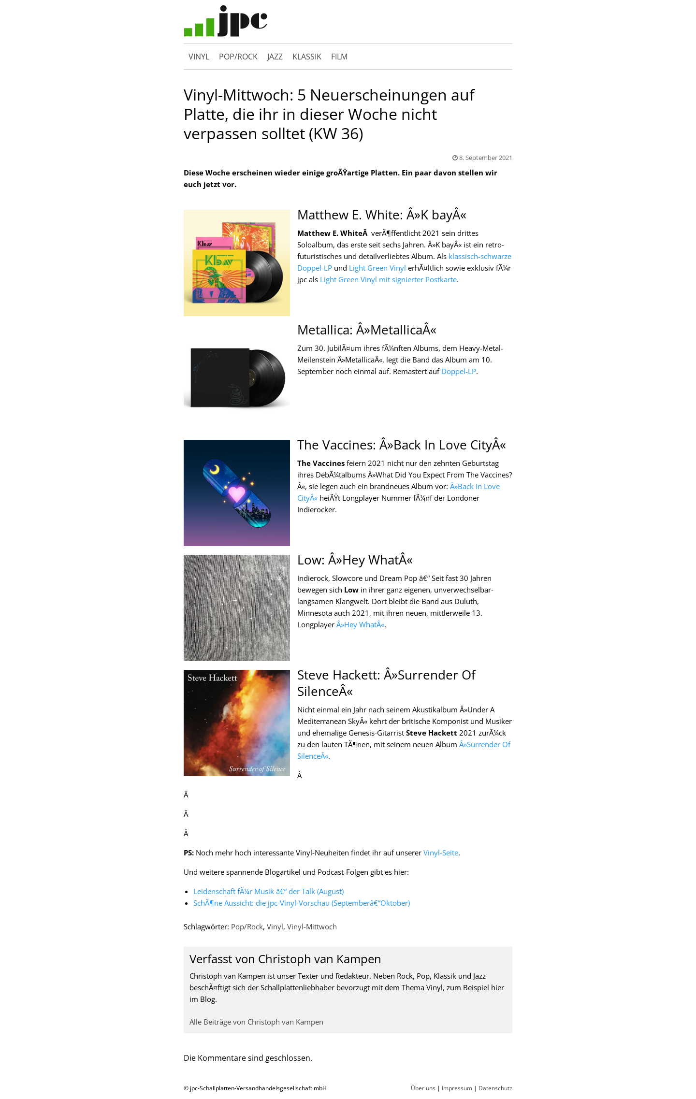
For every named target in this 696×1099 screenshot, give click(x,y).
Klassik (306, 59)
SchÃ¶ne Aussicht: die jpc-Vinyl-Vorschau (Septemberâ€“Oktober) (301, 907)
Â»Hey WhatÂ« (360, 629)
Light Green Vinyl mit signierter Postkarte (388, 284)
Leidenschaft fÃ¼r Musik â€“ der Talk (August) (268, 896)
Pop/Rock (238, 59)
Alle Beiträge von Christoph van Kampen (256, 1026)
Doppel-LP (458, 376)
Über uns (423, 1093)
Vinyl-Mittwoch (312, 931)
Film (339, 59)
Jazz (275, 59)
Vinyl (198, 59)
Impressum (457, 1093)
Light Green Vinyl (377, 272)
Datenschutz (495, 1093)
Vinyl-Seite (440, 857)
